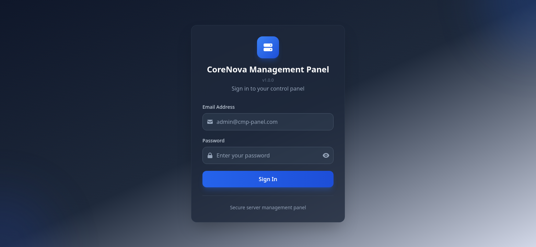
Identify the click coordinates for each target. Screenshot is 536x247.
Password (213, 140)
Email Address (218, 107)
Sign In (268, 179)
